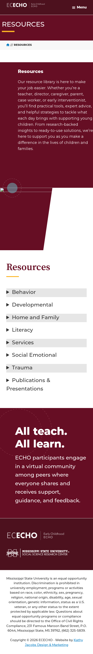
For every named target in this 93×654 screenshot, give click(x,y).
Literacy (22, 330)
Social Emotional (34, 355)
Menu (82, 7)
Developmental (32, 305)
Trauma (22, 368)
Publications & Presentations (28, 385)
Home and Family (35, 317)
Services (23, 343)
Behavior (24, 292)
